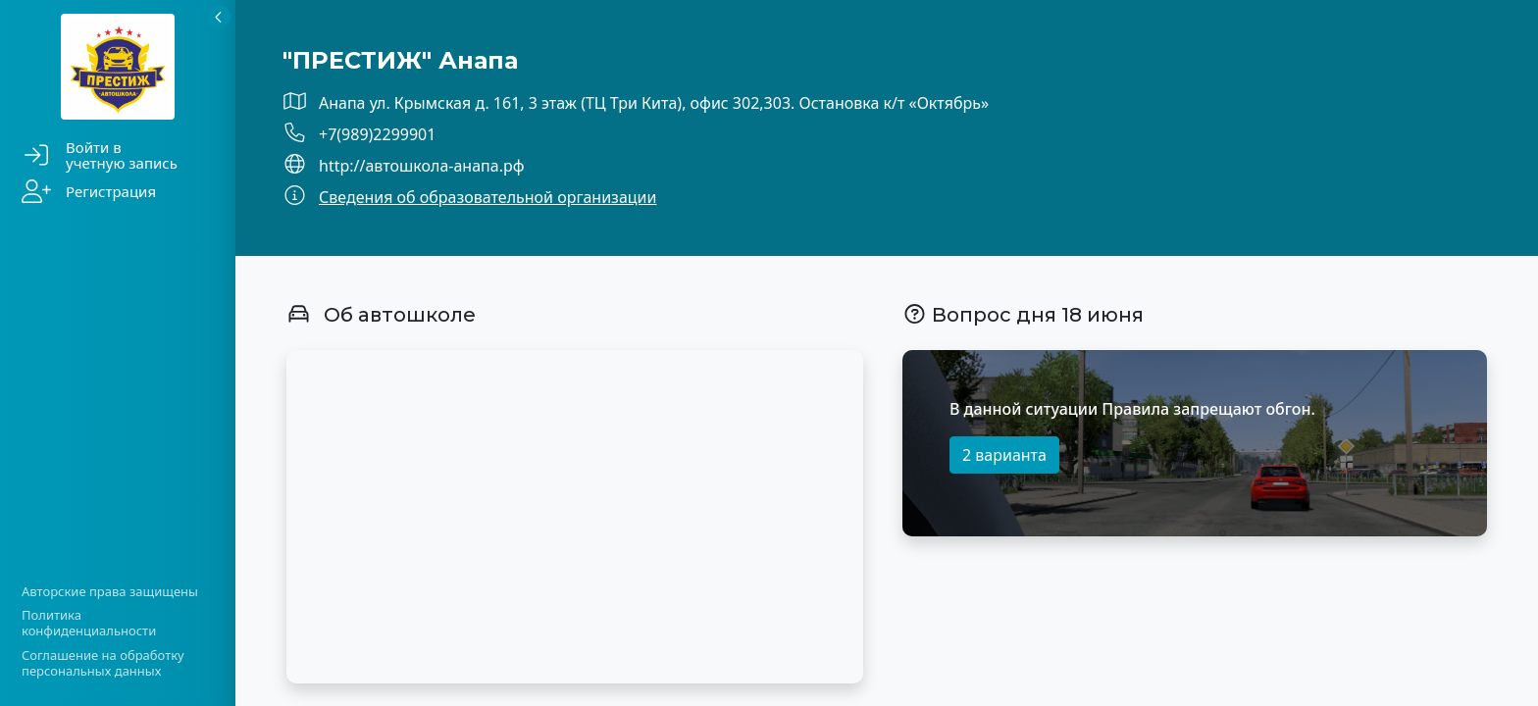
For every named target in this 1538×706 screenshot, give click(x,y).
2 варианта (1004, 455)
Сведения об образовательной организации (487, 197)
